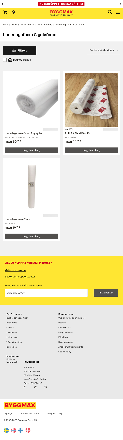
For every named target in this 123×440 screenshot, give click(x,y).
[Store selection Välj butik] (13, 12)
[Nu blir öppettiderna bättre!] (61, 4)
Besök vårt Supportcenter (20, 276)
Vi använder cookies (30, 413)
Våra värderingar (15, 342)
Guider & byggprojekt (12, 360)
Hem (5, 24)
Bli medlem (11, 347)
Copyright (8, 413)
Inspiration (12, 356)
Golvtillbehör (27, 24)
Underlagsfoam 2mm (17, 219)
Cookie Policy (64, 351)
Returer (62, 322)
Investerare (11, 332)
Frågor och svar (65, 332)
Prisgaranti (11, 322)
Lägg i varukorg (31, 150)
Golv (14, 24)
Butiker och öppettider (17, 318)
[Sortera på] (103, 50)
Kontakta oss (64, 327)
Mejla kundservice (15, 270)
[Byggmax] (61, 13)
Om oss (10, 327)
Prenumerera (106, 293)
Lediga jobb (12, 337)
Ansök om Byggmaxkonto (70, 347)
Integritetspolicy (54, 413)
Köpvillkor (63, 337)
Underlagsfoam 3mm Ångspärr (23, 133)
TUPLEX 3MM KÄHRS (77, 133)
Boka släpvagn (65, 342)
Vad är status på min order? (71, 318)
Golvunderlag (45, 24)
